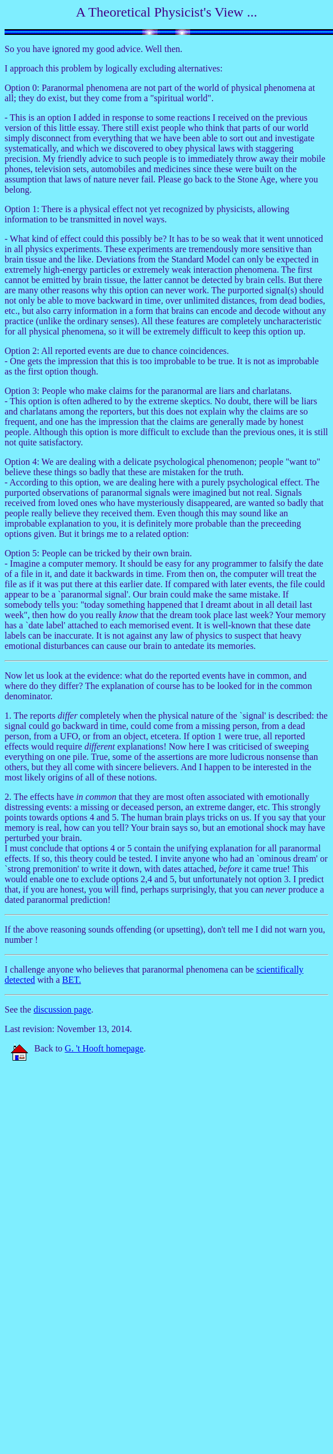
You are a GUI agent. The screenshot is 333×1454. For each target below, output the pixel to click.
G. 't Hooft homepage (104, 1048)
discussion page (62, 1009)
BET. (71, 980)
